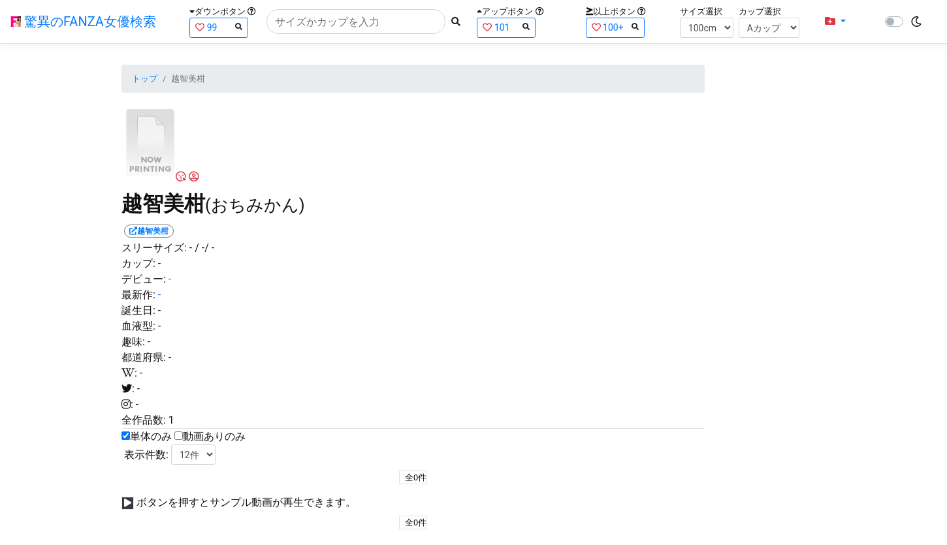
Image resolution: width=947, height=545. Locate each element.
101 (506, 27)
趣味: (133, 341)
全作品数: (143, 420)
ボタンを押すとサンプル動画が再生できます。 (246, 502)
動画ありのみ (214, 436)
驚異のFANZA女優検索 (83, 21)
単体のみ (151, 436)
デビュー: (143, 279)
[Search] (355, 21)
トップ (144, 79)
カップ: (138, 263)
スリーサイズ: (154, 247)
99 (218, 27)
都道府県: (143, 357)
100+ (615, 27)
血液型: (138, 326)
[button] (835, 21)
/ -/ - (204, 247)
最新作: (138, 294)
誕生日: (138, 310)
